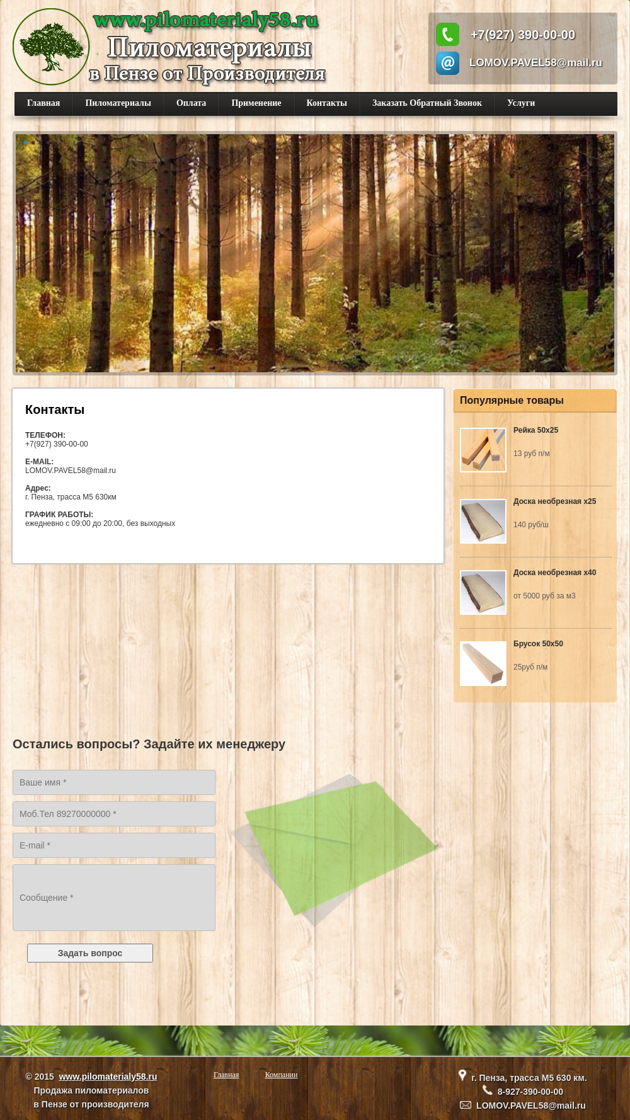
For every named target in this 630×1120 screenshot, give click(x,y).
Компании (281, 1074)
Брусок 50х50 (538, 643)
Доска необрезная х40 (554, 572)
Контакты (327, 103)
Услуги (521, 103)
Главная (43, 103)
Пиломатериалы (118, 103)
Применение (256, 103)
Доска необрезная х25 (554, 501)
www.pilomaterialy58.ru (108, 1076)
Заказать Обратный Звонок (427, 103)
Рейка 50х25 (535, 430)
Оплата (191, 103)
